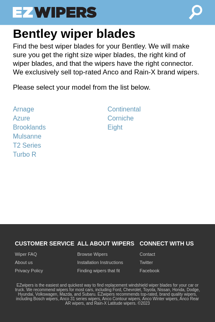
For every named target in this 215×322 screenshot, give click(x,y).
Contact (147, 254)
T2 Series (27, 145)
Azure (21, 118)
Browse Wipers (92, 254)
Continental (124, 109)
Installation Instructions (100, 262)
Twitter (146, 262)
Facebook (149, 270)
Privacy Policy (29, 270)
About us (23, 262)
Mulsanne (27, 136)
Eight (115, 127)
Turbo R (24, 154)
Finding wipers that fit (98, 270)
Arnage (23, 109)
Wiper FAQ (26, 254)
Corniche (121, 118)
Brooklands (29, 127)
